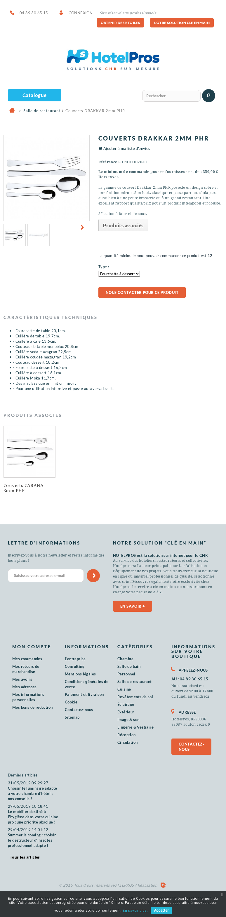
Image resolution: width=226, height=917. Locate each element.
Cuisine (124, 689)
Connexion (81, 13)
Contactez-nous (79, 709)
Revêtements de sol (135, 696)
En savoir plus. (135, 911)
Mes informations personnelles (28, 697)
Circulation (127, 742)
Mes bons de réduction (32, 707)
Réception (126, 734)
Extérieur (125, 712)
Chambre (125, 658)
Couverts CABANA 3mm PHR (81, 488)
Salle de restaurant (134, 681)
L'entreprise (75, 658)
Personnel (126, 674)
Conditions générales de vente (86, 684)
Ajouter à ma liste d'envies (126, 148)
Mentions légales (80, 674)
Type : (103, 266)
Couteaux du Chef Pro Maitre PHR (28, 488)
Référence (107, 162)
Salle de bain (128, 666)
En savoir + (132, 606)
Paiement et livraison (84, 694)
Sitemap (72, 717)
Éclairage (125, 704)
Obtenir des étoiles (120, 22)
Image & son (128, 719)
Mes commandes (27, 658)
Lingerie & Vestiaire (135, 727)
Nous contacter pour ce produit (142, 292)
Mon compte (31, 646)
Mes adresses (24, 686)
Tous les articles (25, 857)
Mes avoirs (22, 679)
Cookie (71, 702)
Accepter (161, 911)
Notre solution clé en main (182, 22)
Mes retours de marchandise (25, 669)
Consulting (74, 666)
